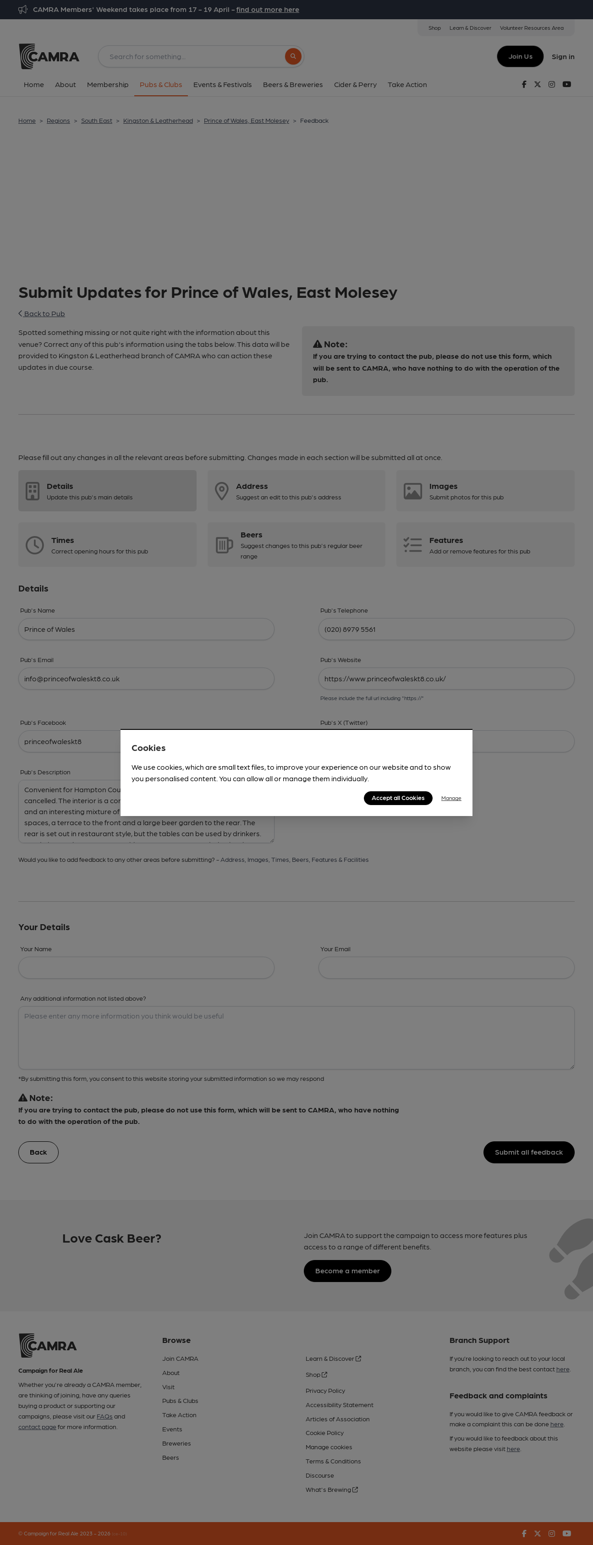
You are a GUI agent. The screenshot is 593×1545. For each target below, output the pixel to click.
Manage (451, 797)
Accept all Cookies (398, 797)
